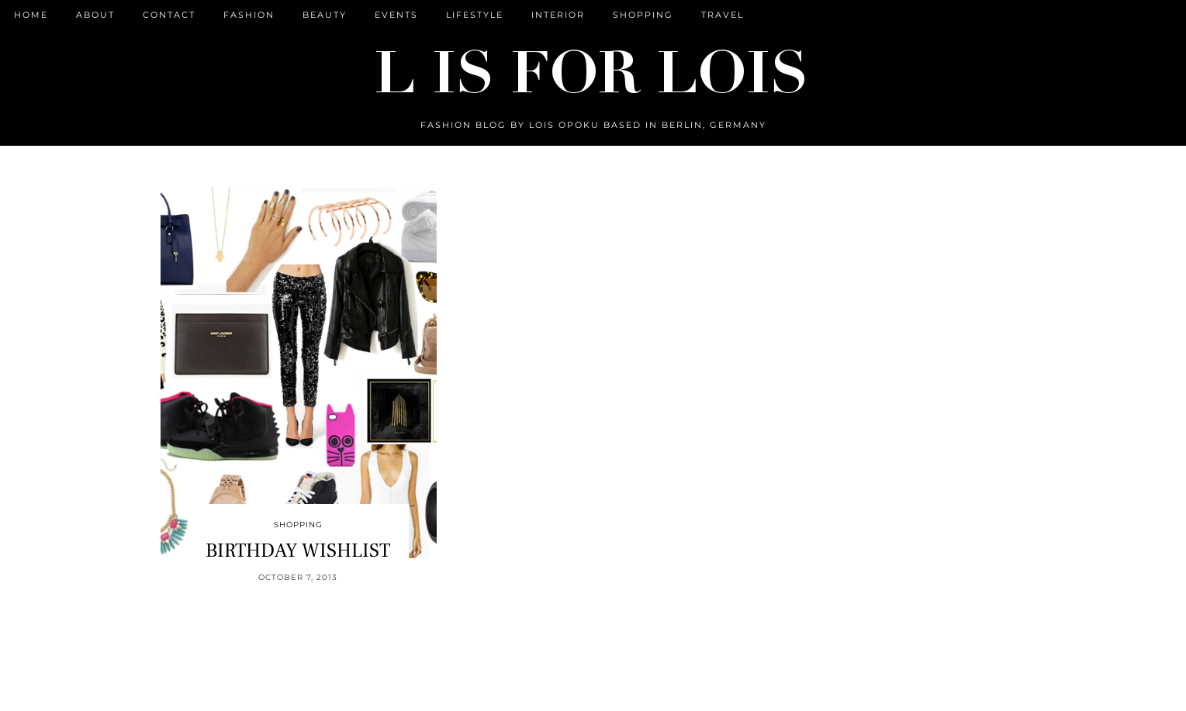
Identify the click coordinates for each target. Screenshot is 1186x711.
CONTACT (169, 14)
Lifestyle (474, 14)
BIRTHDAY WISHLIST (298, 550)
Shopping (643, 14)
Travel (722, 14)
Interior (558, 14)
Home (31, 14)
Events (396, 14)
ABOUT (95, 14)
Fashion (249, 14)
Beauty (325, 14)
